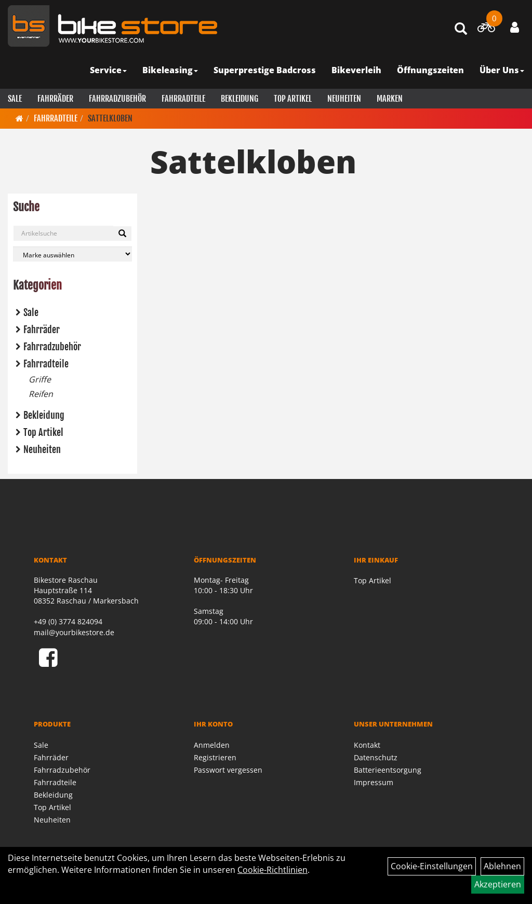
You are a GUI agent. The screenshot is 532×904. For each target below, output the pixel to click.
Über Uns (502, 70)
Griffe (40, 379)
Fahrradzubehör (117, 98)
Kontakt (367, 745)
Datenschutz (375, 757)
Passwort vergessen (228, 770)
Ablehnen (502, 866)
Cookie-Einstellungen (432, 866)
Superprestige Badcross (265, 70)
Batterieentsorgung (387, 770)
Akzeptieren (497, 884)
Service (108, 70)
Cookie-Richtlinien (272, 869)
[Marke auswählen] (72, 254)
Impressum (373, 782)
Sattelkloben (110, 118)
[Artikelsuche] (461, 29)
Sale (15, 98)
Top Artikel (293, 98)
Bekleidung (239, 98)
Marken (390, 98)
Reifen (41, 394)
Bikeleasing (170, 70)
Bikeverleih (356, 70)
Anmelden (212, 745)
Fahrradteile (183, 98)
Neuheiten (344, 98)
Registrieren (215, 757)
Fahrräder (55, 98)
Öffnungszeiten (430, 70)
